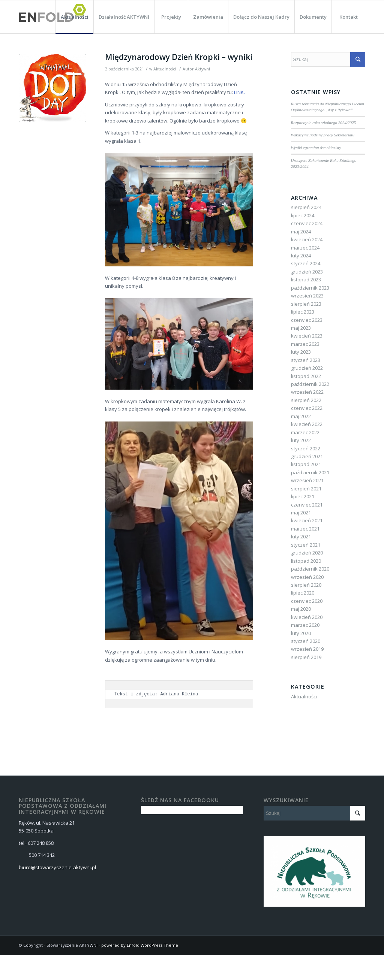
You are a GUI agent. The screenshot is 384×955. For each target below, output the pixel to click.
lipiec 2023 (302, 311)
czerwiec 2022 (306, 408)
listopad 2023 (306, 279)
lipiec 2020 (302, 592)
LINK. (239, 92)
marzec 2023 (305, 344)
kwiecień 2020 (306, 617)
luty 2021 (301, 536)
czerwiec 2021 (306, 504)
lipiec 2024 (302, 215)
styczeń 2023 (305, 360)
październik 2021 (310, 472)
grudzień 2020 (307, 552)
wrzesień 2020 (307, 577)
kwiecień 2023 (306, 335)
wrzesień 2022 (307, 392)
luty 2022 (301, 440)
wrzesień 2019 (307, 649)
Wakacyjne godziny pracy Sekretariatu (322, 135)
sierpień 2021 (306, 488)
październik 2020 (310, 568)
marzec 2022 (305, 432)
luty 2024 (301, 255)
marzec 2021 (305, 528)
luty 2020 (301, 633)
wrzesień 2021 (307, 480)
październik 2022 (310, 384)
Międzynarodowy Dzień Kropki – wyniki (178, 57)
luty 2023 (301, 351)
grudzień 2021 (307, 456)
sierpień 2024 (306, 207)
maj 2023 (301, 327)
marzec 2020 (305, 625)
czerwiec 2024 (306, 223)
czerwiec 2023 (306, 320)
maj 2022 (301, 416)
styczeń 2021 (305, 544)
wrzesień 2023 (307, 295)
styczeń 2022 (305, 448)
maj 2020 (301, 608)
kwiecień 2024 (306, 239)
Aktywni (202, 69)
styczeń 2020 (305, 641)
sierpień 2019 (306, 657)
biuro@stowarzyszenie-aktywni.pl (57, 867)
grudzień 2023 (307, 271)
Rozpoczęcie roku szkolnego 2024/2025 (323, 122)
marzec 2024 (305, 247)
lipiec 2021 (302, 496)
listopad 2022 (306, 376)
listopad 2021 (306, 464)
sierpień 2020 (306, 584)
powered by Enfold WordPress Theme (139, 945)
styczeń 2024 (305, 263)
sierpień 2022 (306, 400)
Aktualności (164, 69)
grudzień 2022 (307, 368)
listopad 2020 (306, 560)
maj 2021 (301, 512)
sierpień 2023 (306, 303)
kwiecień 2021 (306, 520)
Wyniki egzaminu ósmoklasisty (316, 147)
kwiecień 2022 (306, 424)
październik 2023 (310, 287)
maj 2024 (301, 231)
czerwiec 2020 (306, 601)
